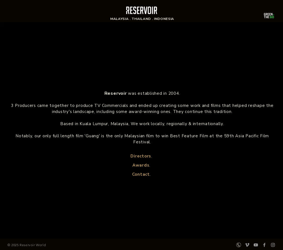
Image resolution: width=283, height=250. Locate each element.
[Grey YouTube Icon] (255, 245)
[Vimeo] (247, 245)
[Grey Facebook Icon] (264, 245)
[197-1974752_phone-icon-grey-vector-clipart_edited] (238, 245)
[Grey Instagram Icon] (273, 245)
